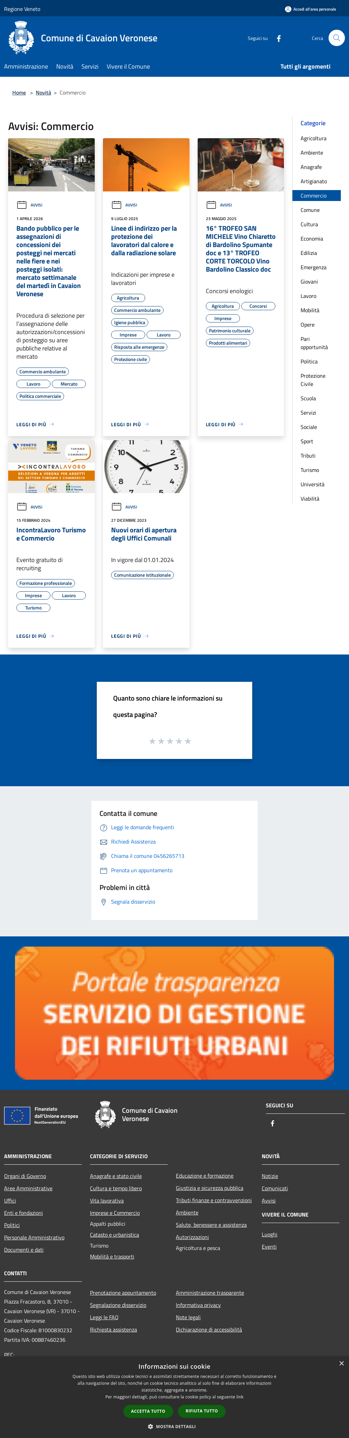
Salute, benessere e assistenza (211, 1225)
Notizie (270, 1176)
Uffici (10, 1200)
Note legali (188, 1317)
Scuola (308, 398)
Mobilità (310, 310)
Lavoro (308, 296)
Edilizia (309, 253)
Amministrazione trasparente (210, 1293)
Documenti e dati (24, 1250)
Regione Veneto (22, 9)
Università (312, 484)
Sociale (309, 427)
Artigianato (314, 181)
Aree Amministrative (28, 1188)
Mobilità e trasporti (112, 1256)
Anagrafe (311, 167)
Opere (308, 324)
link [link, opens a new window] (240, 1397)
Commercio (314, 195)
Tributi (308, 455)
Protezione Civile (313, 380)
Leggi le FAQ (104, 1317)
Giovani (309, 281)
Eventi (269, 1246)
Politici (12, 1225)
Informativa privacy (198, 1305)
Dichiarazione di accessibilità (209, 1329)
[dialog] (174, 1397)
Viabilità (310, 498)
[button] (174, 1426)
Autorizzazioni (192, 1237)
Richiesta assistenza (113, 1329)
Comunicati (275, 1188)
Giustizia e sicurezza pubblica (209, 1188)
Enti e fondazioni (23, 1213)
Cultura (309, 224)
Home (19, 92)
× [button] (341, 1363)
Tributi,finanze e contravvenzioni (214, 1200)
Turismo (310, 470)
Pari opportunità (314, 343)
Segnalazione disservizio (118, 1305)
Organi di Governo (25, 1176)
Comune (310, 210)
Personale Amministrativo (34, 1237)
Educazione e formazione (204, 1175)
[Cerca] (337, 38)
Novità (43, 92)
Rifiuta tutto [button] (202, 1411)
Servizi (308, 412)
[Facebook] (276, 37)
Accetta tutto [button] (148, 1411)
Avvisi (29, 205)
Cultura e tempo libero (116, 1188)
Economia (312, 238)
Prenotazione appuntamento (123, 1293)
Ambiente (312, 152)
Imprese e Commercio (115, 1213)
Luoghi (269, 1234)
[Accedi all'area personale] (310, 9)
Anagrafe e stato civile (116, 1176)
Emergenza (314, 267)
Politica (309, 361)
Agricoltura (314, 138)
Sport (307, 441)
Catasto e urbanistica (114, 1235)
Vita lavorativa (107, 1200)
